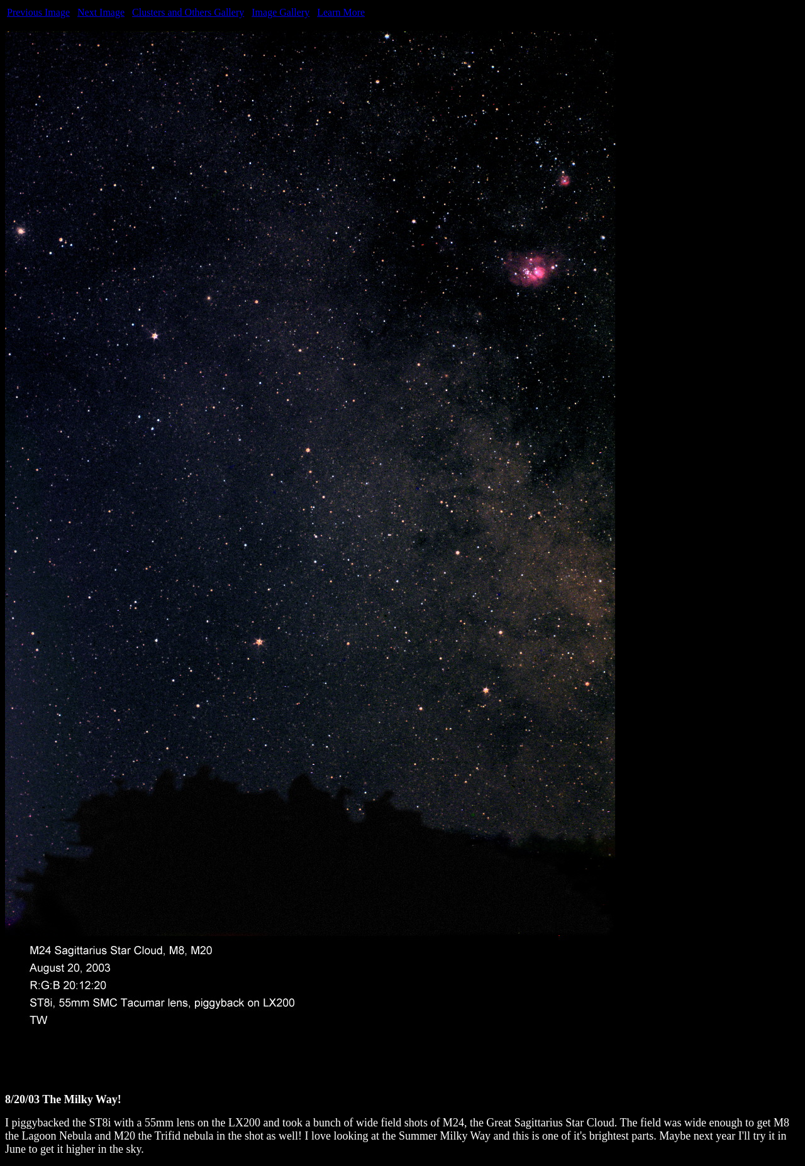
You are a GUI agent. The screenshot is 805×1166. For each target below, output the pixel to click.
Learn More (341, 12)
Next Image (101, 12)
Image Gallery (280, 12)
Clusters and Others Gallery (188, 12)
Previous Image (38, 12)
